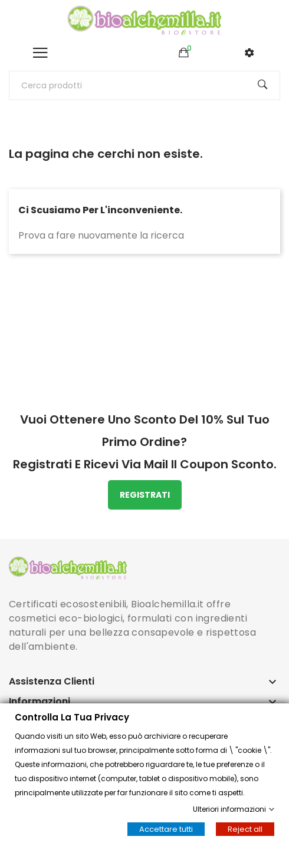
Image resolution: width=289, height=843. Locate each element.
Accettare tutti (166, 829)
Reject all (245, 829)
